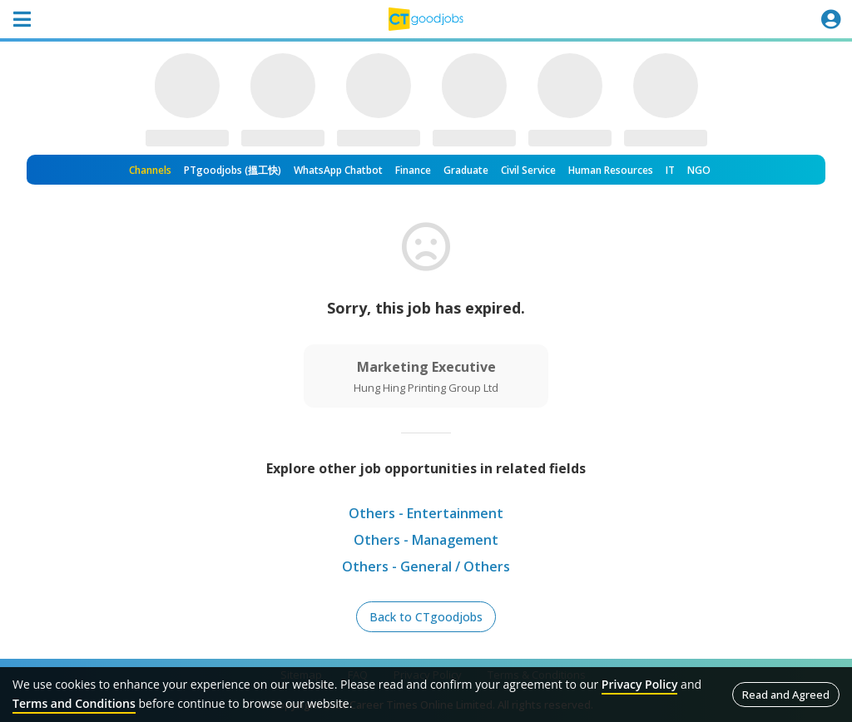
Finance (413, 170)
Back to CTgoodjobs (426, 617)
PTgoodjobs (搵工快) (232, 170)
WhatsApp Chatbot (338, 170)
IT (670, 170)
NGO (699, 170)
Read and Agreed (786, 694)
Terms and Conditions (74, 703)
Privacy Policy (640, 684)
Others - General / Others (426, 566)
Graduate (465, 170)
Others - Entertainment (426, 513)
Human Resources (610, 170)
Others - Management (426, 540)
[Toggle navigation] (22, 19)
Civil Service (528, 170)
